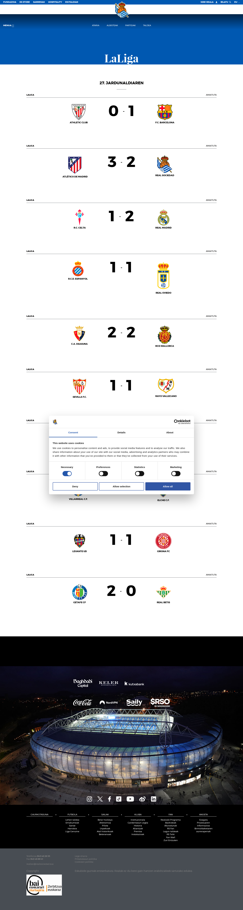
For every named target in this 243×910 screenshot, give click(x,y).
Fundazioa (9, 2)
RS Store (24, 2)
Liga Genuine (72, 832)
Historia (138, 826)
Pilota (105, 826)
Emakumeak (72, 823)
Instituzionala (138, 820)
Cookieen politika (84, 862)
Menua (8, 25)
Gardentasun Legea (138, 823)
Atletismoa (105, 823)
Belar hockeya (105, 820)
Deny (75, 486)
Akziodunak (170, 826)
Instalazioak (137, 834)
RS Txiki (171, 834)
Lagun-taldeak (170, 832)
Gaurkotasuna (39, 815)
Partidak (130, 25)
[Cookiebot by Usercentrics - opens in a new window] (176, 421)
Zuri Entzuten (171, 840)
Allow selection (121, 486)
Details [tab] (121, 432)
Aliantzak (138, 829)
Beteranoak (105, 834)
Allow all (168, 486)
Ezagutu (203, 820)
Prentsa (138, 832)
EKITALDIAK (71, 2)
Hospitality (55, 2)
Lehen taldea (72, 820)
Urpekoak (105, 829)
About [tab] (169, 432)
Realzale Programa (171, 820)
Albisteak (112, 25)
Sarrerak (39, 2)
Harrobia (72, 829)
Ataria (95, 25)
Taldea (147, 25)
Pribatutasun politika (86, 859)
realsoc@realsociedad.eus (39, 864)
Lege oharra (81, 856)
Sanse (72, 826)
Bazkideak (170, 823)
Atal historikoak (105, 832)
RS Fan (170, 829)
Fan (171, 815)
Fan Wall (170, 838)
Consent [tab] (73, 432)
